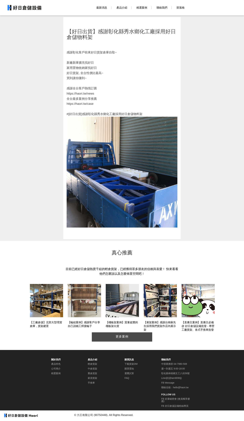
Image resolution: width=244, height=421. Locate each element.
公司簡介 (56, 368)
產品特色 (56, 364)
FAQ (127, 378)
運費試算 (129, 373)
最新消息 (101, 7)
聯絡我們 (162, 7)
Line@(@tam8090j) (171, 378)
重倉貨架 (92, 373)
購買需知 (129, 368)
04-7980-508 (180, 364)
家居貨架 (92, 378)
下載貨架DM (131, 364)
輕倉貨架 (92, 364)
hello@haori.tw (181, 387)
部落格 (181, 7)
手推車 (91, 382)
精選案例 (141, 7)
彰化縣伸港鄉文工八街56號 (175, 373)
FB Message (168, 382)
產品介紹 (121, 7)
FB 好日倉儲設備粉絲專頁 (174, 406)
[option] (46, 306)
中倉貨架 (92, 368)
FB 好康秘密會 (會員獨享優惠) (175, 400)
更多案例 (122, 336)
